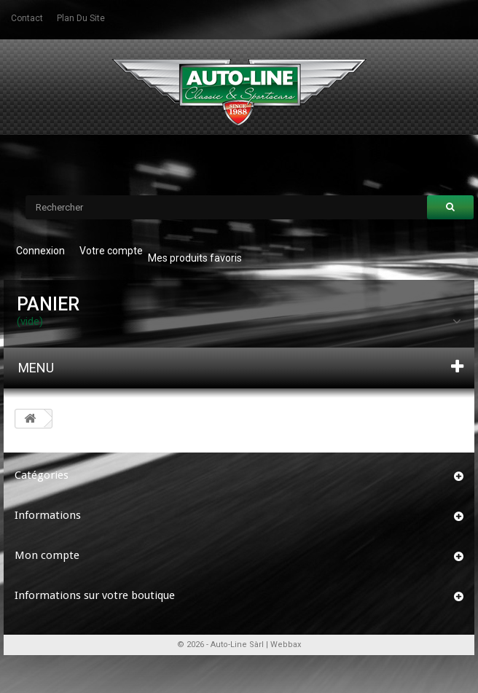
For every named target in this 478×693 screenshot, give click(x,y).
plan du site (81, 18)
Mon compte (47, 555)
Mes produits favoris (195, 258)
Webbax (285, 644)
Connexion (40, 251)
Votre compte (111, 251)
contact (27, 18)
